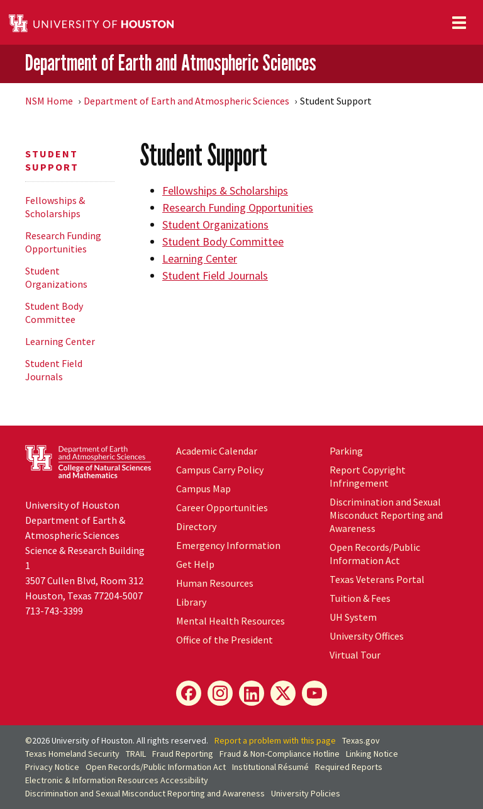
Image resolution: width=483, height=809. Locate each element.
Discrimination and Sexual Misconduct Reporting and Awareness (386, 515)
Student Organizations (56, 277)
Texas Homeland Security (72, 753)
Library (191, 602)
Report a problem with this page (275, 740)
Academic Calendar (216, 450)
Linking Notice (372, 753)
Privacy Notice (52, 766)
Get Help (195, 564)
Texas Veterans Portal (377, 579)
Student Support (52, 160)
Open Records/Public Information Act (375, 554)
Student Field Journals (53, 370)
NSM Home (49, 100)
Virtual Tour (355, 654)
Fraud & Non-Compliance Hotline (279, 753)
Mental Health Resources (230, 620)
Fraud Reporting (182, 753)
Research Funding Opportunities (63, 242)
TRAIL (136, 753)
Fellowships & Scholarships (55, 207)
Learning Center (60, 341)
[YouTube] (314, 693)
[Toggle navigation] (459, 22)
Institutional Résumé (270, 766)
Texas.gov (361, 740)
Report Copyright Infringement (368, 476)
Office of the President (224, 639)
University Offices (367, 636)
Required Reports (348, 766)
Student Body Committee (54, 312)
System (353, 617)
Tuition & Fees (360, 598)
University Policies (305, 793)
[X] (283, 693)
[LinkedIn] (251, 693)
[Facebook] (188, 693)
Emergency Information (228, 545)
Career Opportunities (222, 507)
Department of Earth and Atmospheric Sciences (170, 63)
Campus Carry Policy (220, 469)
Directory (196, 526)
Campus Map (203, 488)
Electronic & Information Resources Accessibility (116, 780)
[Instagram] (220, 693)
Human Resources (214, 583)
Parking (346, 450)
